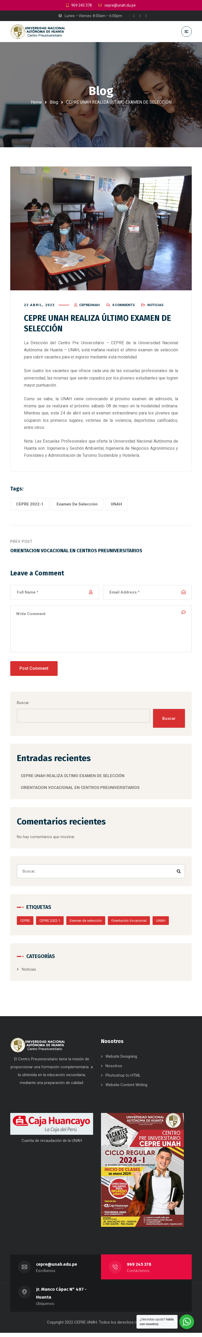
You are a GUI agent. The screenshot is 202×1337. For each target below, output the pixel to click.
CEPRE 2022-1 (29, 505)
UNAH (116, 505)
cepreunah (89, 307)
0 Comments (123, 307)
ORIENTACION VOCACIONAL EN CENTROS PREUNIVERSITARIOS (80, 790)
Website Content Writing (126, 1089)
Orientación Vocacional (129, 923)
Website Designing (121, 1061)
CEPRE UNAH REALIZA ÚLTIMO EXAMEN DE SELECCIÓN (72, 778)
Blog (54, 102)
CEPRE (25, 923)
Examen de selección (86, 923)
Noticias (155, 307)
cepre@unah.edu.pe (56, 1268)
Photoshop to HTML (123, 1079)
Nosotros (113, 1070)
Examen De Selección (77, 505)
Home (36, 102)
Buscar (23, 705)
